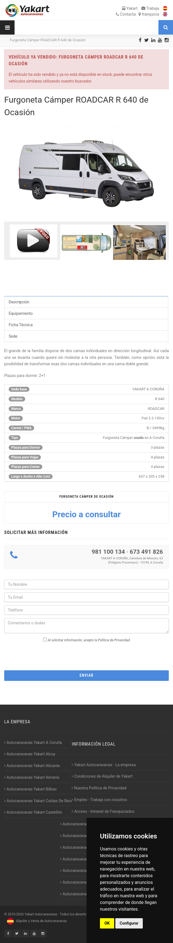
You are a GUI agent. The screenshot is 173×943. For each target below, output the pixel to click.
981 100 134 (108, 551)
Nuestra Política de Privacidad (99, 788)
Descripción (19, 302)
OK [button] (107, 923)
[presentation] (86, 654)
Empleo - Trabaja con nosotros (99, 799)
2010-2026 (16, 914)
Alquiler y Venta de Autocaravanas (36, 921)
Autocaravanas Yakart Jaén (85, 859)
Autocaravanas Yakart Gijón (85, 824)
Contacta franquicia (137, 14)
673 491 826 (146, 551)
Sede (13, 336)
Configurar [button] (129, 923)
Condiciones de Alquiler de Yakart (102, 776)
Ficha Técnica (21, 325)
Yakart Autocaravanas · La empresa (104, 765)
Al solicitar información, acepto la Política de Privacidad (89, 640)
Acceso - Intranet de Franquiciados (103, 811)
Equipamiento (21, 313)
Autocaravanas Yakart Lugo (85, 870)
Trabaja (150, 8)
